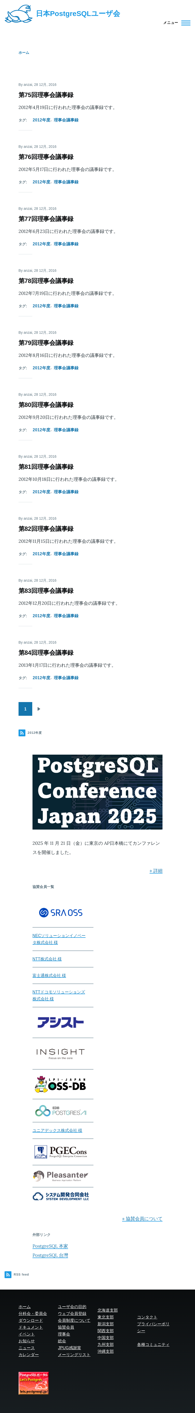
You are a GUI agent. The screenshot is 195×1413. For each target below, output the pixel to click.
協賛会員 (66, 1327)
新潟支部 (106, 1324)
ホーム (24, 53)
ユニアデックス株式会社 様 (57, 1130)
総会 (62, 1341)
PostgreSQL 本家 (50, 1246)
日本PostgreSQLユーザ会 (78, 14)
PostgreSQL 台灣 (50, 1255)
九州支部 (106, 1344)
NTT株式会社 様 (47, 959)
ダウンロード (31, 1320)
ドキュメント (31, 1327)
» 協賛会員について (142, 1218)
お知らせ (27, 1341)
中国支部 (106, 1338)
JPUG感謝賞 (69, 1348)
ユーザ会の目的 (72, 1307)
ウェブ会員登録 (72, 1313)
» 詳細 (156, 871)
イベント (27, 1334)
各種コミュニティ (153, 1344)
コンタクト (147, 1317)
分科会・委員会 (33, 1313)
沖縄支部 (106, 1351)
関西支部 (106, 1331)
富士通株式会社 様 (49, 975)
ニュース (27, 1348)
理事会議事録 (66, 120)
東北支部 (106, 1317)
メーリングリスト (74, 1355)
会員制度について (74, 1320)
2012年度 (42, 120)
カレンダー (29, 1355)
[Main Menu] (175, 22)
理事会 (64, 1334)
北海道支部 (108, 1310)
